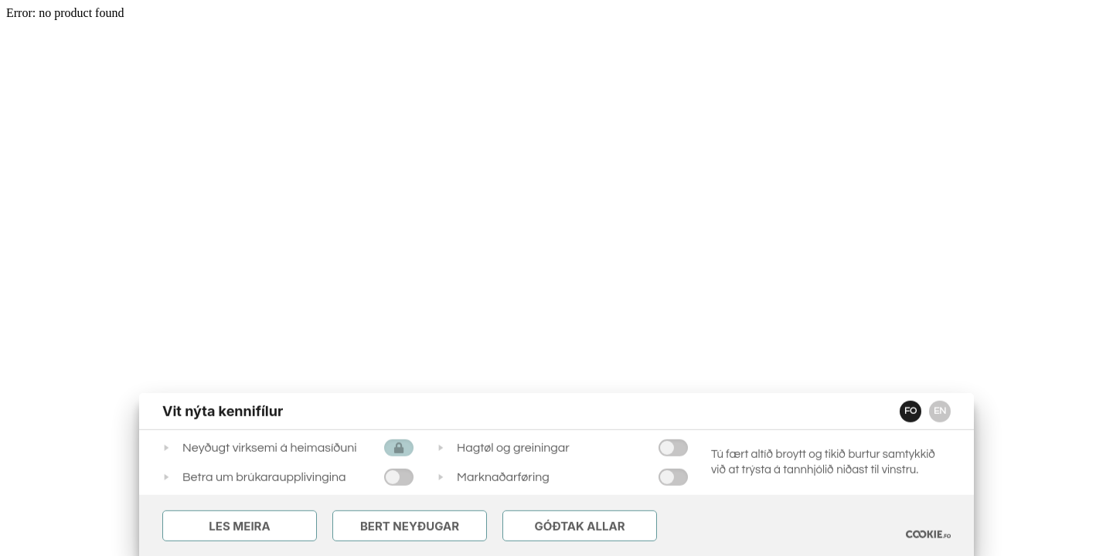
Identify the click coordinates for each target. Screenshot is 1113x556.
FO (910, 411)
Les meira (239, 526)
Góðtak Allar (579, 526)
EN (940, 411)
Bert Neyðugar (409, 526)
